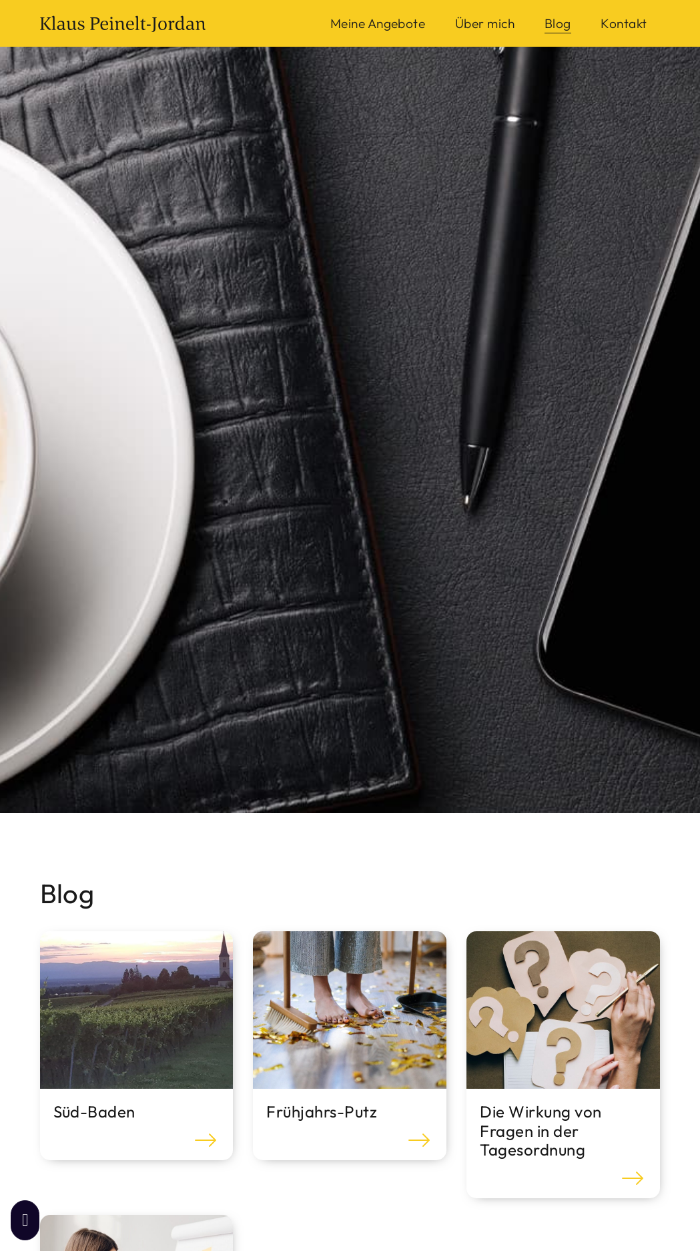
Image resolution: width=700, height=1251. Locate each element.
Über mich (484, 23)
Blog (558, 23)
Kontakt (624, 23)
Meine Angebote (378, 23)
